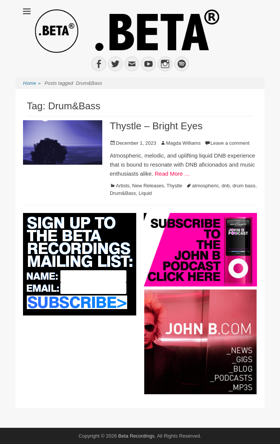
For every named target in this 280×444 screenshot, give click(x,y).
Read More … (172, 173)
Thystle (174, 185)
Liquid (145, 193)
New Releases (148, 185)
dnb (226, 185)
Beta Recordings (136, 436)
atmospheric (205, 185)
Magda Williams (183, 143)
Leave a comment (230, 143)
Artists (122, 185)
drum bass (243, 185)
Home (32, 83)
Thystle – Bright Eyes (156, 126)
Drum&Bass (123, 193)
